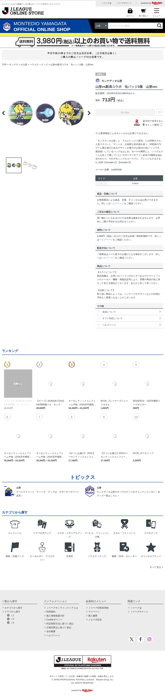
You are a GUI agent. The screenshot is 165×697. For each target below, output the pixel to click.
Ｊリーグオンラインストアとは (62, 607)
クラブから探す (12, 611)
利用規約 (50, 611)
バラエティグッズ (39, 64)
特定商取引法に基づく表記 (59, 623)
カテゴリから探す (14, 607)
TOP (4, 64)
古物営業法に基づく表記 (58, 627)
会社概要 (50, 631)
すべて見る (155, 567)
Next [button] (89, 113)
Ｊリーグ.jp (106, 3)
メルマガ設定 (95, 619)
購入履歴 (92, 615)
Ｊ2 (12, 619)
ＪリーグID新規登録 (98, 607)
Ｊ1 (12, 615)
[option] (46, 113)
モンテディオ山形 (18, 64)
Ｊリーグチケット (124, 3)
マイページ (94, 611)
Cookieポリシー (54, 619)
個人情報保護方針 (55, 615)
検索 (160, 26)
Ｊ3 (12, 622)
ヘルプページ (117, 203)
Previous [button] (3, 113)
